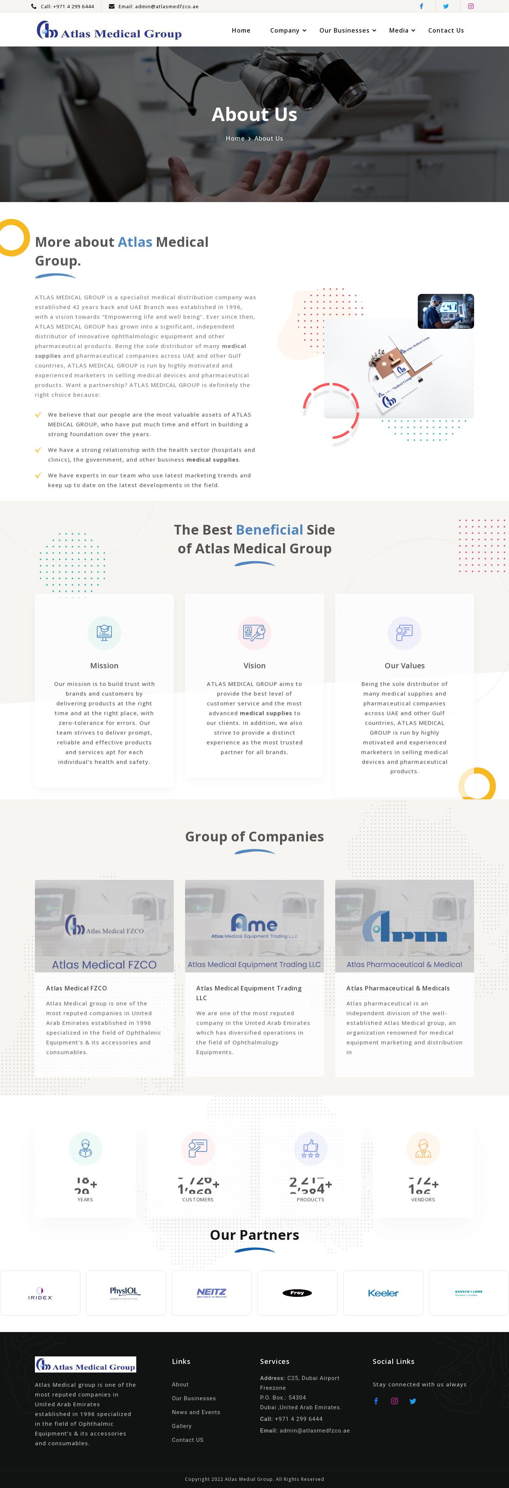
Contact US (188, 1440)
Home (241, 30)
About (180, 1384)
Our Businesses (344, 30)
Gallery (182, 1426)
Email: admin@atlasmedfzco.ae (154, 6)
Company (285, 30)
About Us (268, 138)
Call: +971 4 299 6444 (62, 6)
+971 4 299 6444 (298, 1419)
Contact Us (446, 30)
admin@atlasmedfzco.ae (315, 1430)
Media (399, 30)
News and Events (196, 1412)
